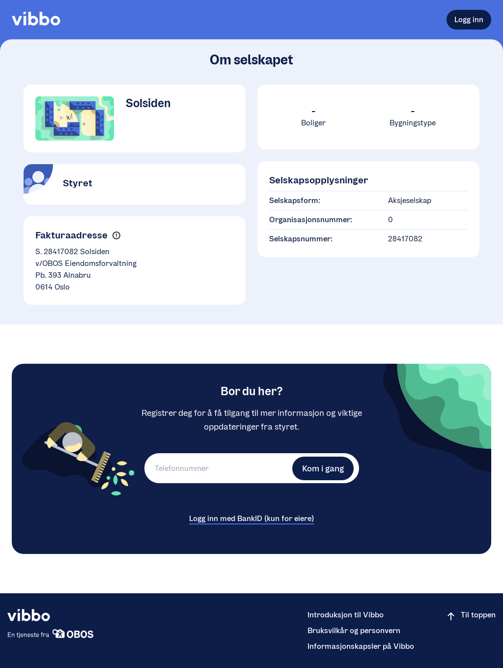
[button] (116, 235)
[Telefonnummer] (217, 468)
